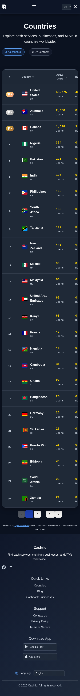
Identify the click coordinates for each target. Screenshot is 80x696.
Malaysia (36, 280)
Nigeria (35, 143)
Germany (36, 413)
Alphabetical (13, 52)
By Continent (40, 52)
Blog (40, 591)
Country (28, 77)
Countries (40, 585)
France (35, 332)
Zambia (35, 498)
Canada (35, 127)
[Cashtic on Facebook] (4, 567)
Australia (36, 111)
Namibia (36, 348)
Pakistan (36, 159)
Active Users (61, 77)
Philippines (38, 191)
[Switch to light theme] (75, 7)
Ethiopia (36, 461)
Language (23, 673)
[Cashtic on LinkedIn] (10, 567)
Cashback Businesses (40, 597)
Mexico (35, 264)
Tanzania (36, 227)
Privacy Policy (40, 621)
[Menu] (34, 6)
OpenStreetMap (22, 525)
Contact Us (40, 615)
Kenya (34, 316)
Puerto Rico (38, 445)
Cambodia (37, 364)
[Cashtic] (4, 7)
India (33, 175)
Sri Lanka (37, 429)
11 (50, 514)
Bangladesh (39, 397)
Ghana (35, 381)
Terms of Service (40, 627)
